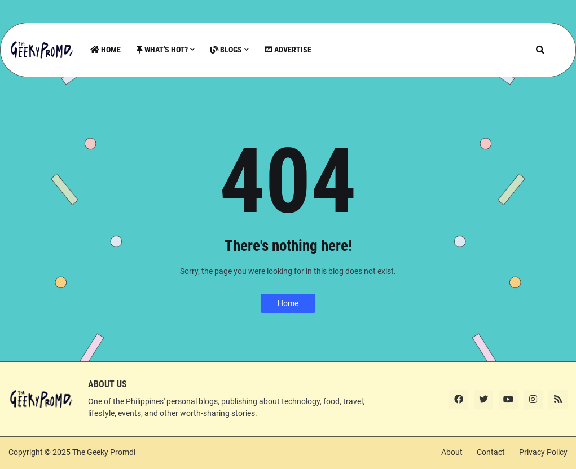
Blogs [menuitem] (226, 49)
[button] (540, 50)
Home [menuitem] (105, 49)
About (452, 452)
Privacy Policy (543, 452)
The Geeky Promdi (103, 452)
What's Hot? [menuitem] (162, 49)
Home (288, 303)
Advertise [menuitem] (288, 49)
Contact (491, 452)
